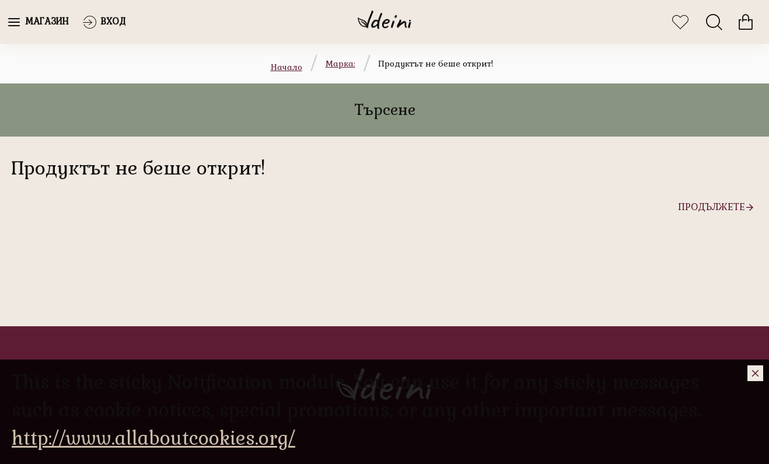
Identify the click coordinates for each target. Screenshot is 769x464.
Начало (286, 67)
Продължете (712, 207)
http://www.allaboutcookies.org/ (153, 438)
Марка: (340, 63)
